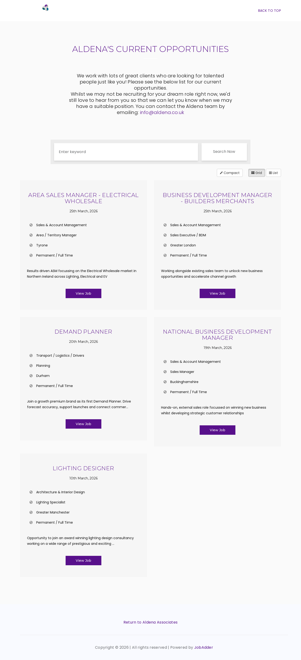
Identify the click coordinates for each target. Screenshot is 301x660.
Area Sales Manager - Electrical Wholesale (83, 198)
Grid (256, 172)
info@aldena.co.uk (162, 112)
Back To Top (269, 10)
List (273, 172)
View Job (83, 293)
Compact (230, 172)
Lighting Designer (83, 468)
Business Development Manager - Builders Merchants (217, 198)
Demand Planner (83, 331)
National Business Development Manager (217, 334)
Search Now (224, 151)
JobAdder (203, 647)
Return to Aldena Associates (150, 622)
